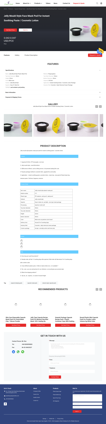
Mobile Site (51, 418)
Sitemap (44, 418)
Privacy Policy (60, 418)
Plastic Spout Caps (57, 391)
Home (5, 9)
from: (51, 359)
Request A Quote (95, 55)
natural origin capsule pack (49, 283)
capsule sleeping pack (16, 283)
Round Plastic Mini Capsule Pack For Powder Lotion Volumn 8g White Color (89, 319)
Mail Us (25, 30)
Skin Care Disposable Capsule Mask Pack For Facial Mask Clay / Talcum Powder (15, 319)
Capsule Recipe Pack (19, 9)
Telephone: (52, 368)
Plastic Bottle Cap (57, 394)
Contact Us (35, 400)
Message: (52, 340)
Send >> (77, 411)
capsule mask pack (32, 283)
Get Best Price (10, 30)
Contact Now (55, 377)
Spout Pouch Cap (57, 398)
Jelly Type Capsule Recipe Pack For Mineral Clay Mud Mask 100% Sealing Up (39, 319)
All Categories (56, 401)
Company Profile (37, 391)
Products (11, 9)
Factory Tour (36, 394)
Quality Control (36, 397)
